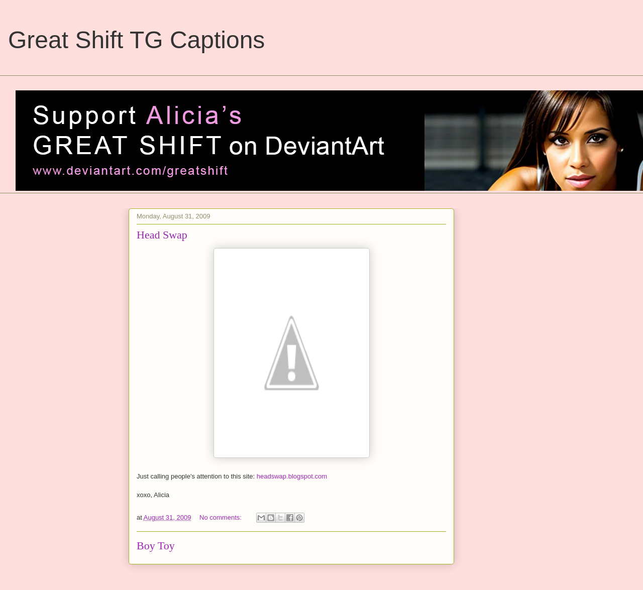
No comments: (221, 517)
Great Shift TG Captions (136, 40)
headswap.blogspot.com (292, 476)
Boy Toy (156, 545)
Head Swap (162, 234)
